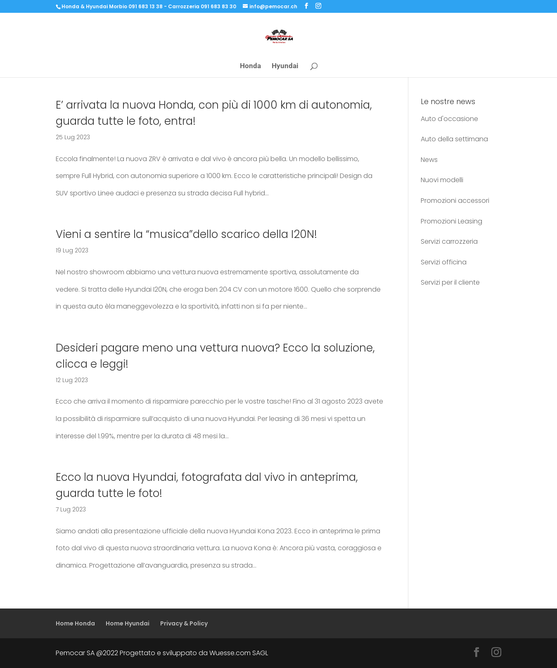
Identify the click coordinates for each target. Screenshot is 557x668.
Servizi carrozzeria (449, 241)
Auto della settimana (454, 139)
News (429, 159)
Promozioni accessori (455, 200)
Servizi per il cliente (450, 282)
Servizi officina (444, 262)
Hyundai (285, 66)
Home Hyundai (127, 623)
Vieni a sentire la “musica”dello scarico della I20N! (186, 234)
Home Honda (75, 623)
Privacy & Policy (184, 623)
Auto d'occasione (449, 119)
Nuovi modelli (442, 180)
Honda (250, 66)
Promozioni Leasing (451, 221)
